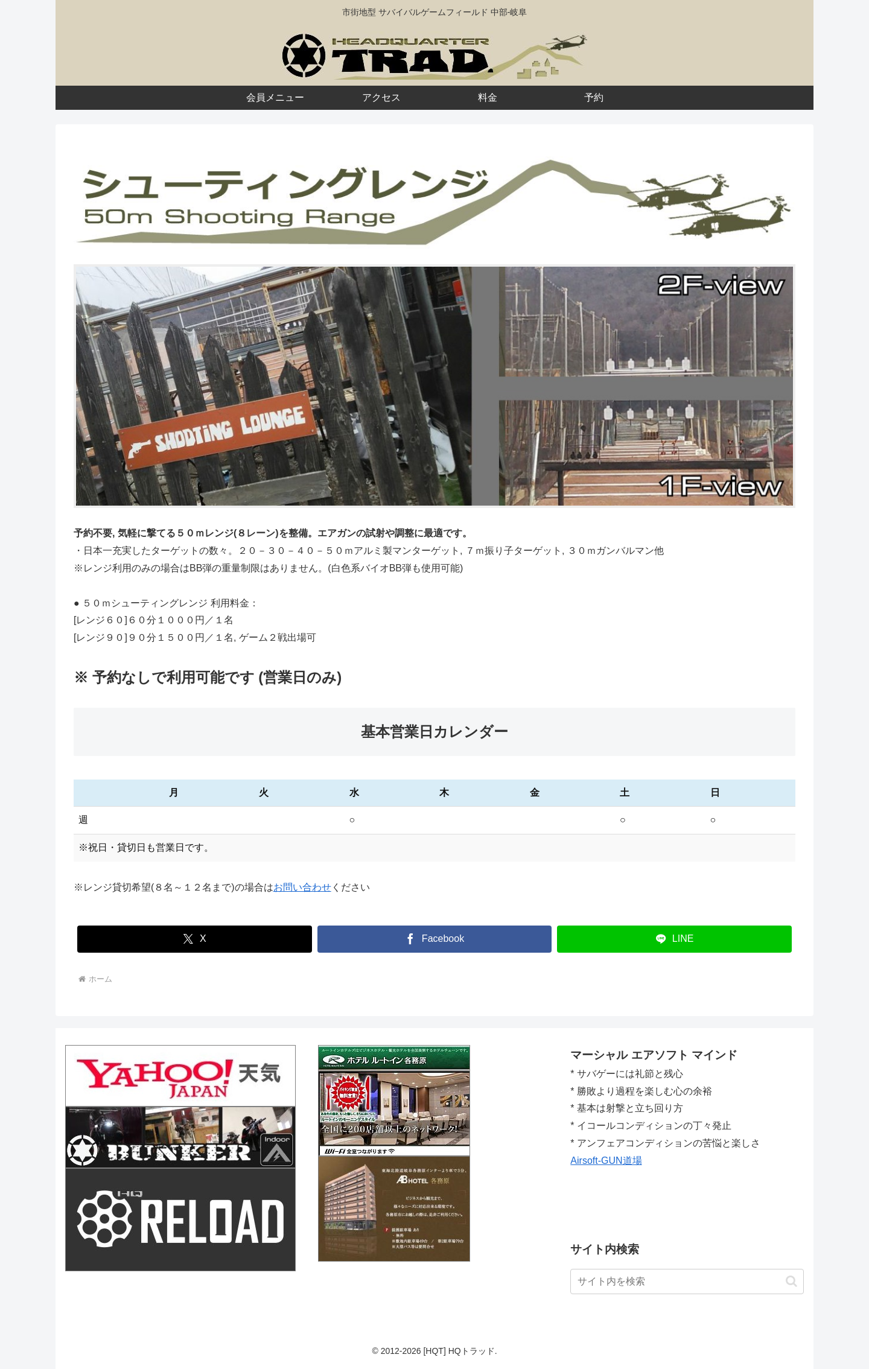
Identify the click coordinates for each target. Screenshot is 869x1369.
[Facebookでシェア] (434, 939)
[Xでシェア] (194, 939)
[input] (687, 1281)
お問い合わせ (302, 887)
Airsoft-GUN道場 (605, 1160)
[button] (791, 1281)
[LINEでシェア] (674, 939)
